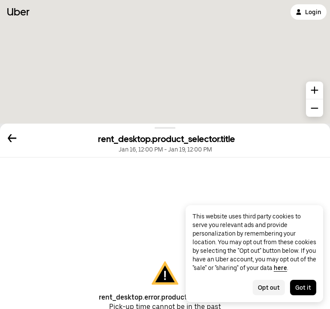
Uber (18, 12)
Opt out (269, 287)
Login (308, 12)
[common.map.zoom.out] (314, 108)
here (280, 267)
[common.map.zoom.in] (314, 90)
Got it (303, 287)
